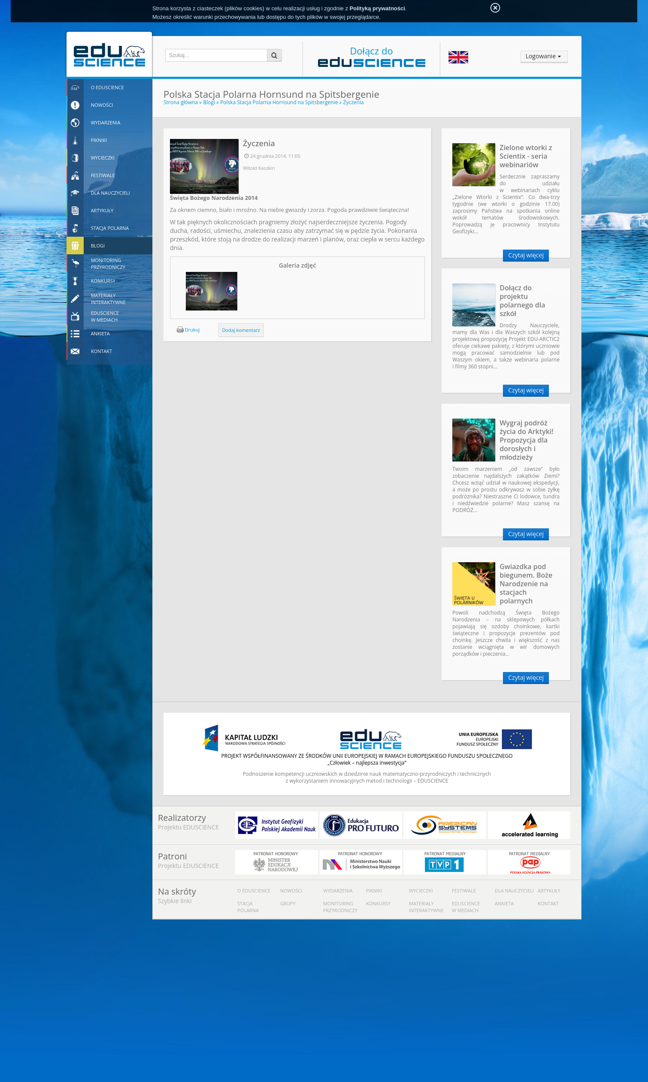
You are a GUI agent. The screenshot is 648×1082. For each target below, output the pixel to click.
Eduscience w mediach (466, 906)
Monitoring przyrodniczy (340, 906)
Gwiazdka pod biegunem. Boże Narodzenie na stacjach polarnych (526, 584)
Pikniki (374, 890)
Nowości (291, 890)
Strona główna (181, 102)
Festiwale (464, 890)
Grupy (288, 903)
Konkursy (378, 903)
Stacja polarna (248, 906)
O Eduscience (253, 890)
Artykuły (549, 890)
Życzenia (353, 102)
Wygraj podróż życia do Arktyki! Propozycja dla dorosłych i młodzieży (527, 440)
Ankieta (504, 903)
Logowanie (541, 56)
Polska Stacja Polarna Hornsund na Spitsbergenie (279, 102)
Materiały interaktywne (426, 906)
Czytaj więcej (526, 255)
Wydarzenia (338, 890)
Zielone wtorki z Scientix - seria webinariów (526, 156)
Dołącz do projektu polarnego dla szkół (522, 300)
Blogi (209, 102)
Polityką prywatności (377, 8)
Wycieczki (421, 890)
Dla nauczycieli (514, 890)
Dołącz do (371, 55)
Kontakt (548, 903)
